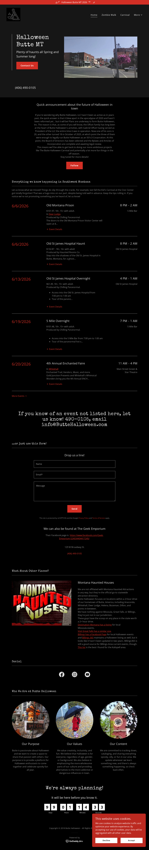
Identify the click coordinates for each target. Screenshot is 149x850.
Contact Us (27, 65)
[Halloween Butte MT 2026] (74, 2)
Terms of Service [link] (98, 518)
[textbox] (74, 464)
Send (74, 508)
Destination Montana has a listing (95, 624)
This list (81, 647)
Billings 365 (87, 637)
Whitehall (53, 369)
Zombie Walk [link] (109, 14)
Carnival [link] (125, 14)
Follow (74, 165)
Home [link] (94, 14)
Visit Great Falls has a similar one (94, 631)
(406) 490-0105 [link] (25, 88)
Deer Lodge (54, 214)
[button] (138, 15)
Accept (131, 840)
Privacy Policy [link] (84, 518)
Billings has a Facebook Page (92, 634)
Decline (106, 840)
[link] (13, 14)
